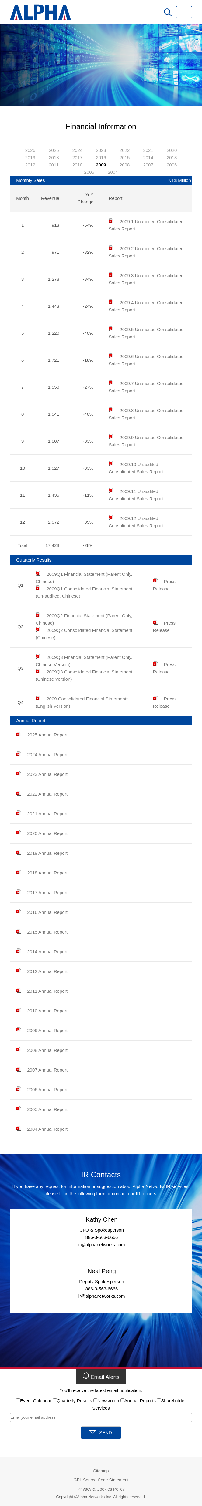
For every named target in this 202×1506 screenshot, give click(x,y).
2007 (148, 164)
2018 (54, 157)
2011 (54, 164)
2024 (77, 150)
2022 (125, 150)
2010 (77, 164)
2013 (172, 157)
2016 (101, 157)
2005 (89, 172)
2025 (54, 150)
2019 (30, 157)
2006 (172, 164)
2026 (30, 150)
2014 (148, 157)
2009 (101, 164)
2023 (101, 150)
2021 (148, 150)
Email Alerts (100, 1376)
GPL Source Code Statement (101, 1479)
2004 (113, 172)
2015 (125, 157)
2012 (30, 164)
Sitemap (101, 1470)
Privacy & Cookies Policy (101, 1489)
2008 (125, 164)
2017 (77, 157)
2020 (172, 150)
